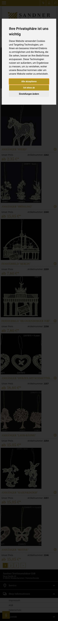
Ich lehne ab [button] (29, 87)
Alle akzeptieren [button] (29, 81)
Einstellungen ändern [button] (29, 94)
